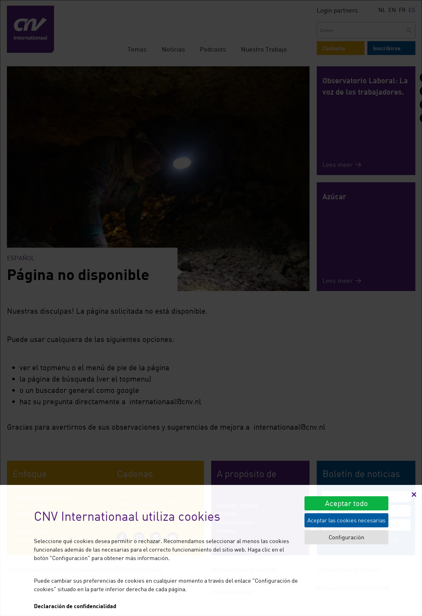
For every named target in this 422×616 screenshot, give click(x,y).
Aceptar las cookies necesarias (346, 520)
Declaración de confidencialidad (75, 605)
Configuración (346, 537)
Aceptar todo (346, 503)
